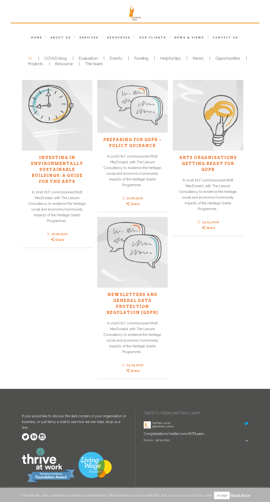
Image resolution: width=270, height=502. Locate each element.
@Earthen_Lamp (163, 426)
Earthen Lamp (161, 423)
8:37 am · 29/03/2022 (157, 440)
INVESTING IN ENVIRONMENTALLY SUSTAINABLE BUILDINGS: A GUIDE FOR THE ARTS (57, 169)
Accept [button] (222, 495)
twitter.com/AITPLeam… (187, 434)
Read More (240, 495)
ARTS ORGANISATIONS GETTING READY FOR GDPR (208, 163)
